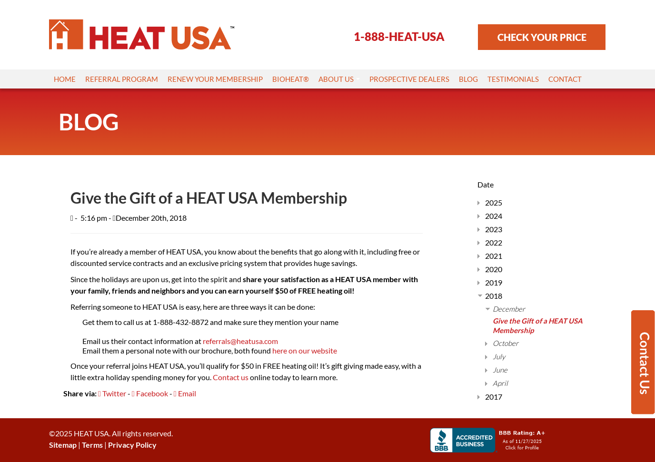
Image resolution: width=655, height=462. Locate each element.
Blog (468, 79)
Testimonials (513, 79)
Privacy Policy (132, 444)
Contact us (230, 377)
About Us (339, 79)
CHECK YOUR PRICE (541, 37)
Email (185, 393)
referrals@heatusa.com (240, 340)
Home (65, 79)
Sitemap (63, 444)
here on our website (304, 350)
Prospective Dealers (409, 79)
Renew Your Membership (215, 79)
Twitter (112, 393)
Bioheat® (290, 79)
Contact (565, 79)
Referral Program (121, 79)
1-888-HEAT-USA (399, 36)
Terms (92, 444)
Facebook (150, 393)
